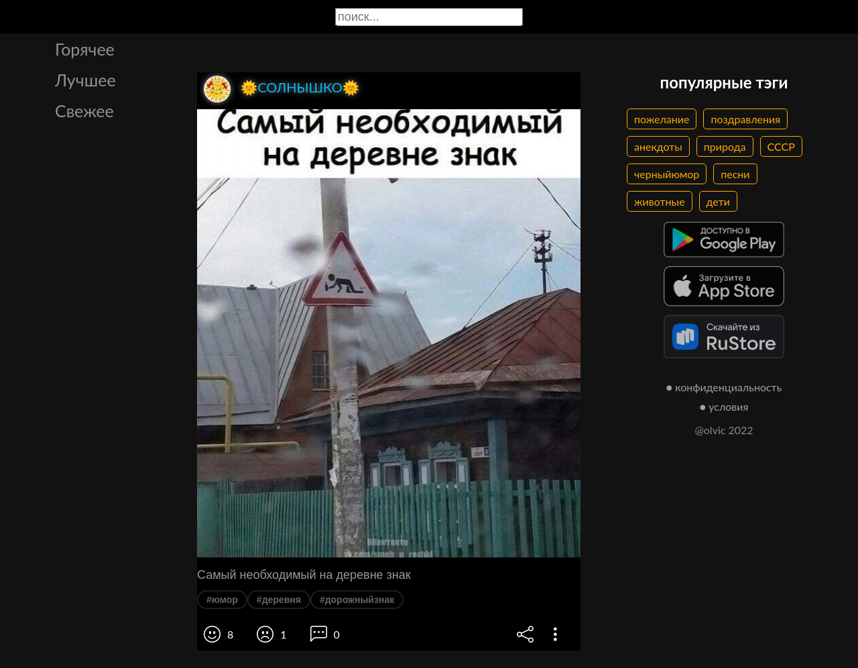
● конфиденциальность (724, 387)
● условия (724, 406)
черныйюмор (666, 174)
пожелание (661, 119)
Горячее (85, 49)
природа (725, 146)
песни (735, 174)
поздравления (745, 119)
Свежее (84, 111)
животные (659, 201)
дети (718, 201)
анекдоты (658, 146)
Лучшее (85, 80)
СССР (781, 146)
